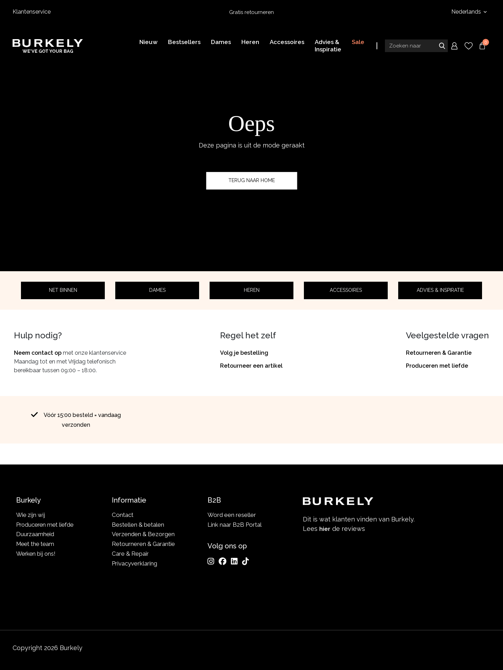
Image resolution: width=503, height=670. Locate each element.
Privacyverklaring (134, 563)
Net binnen (63, 290)
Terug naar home (251, 180)
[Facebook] (222, 561)
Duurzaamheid (35, 534)
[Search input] (416, 46)
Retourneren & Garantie (439, 353)
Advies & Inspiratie (440, 290)
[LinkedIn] (234, 561)
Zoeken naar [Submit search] (442, 46)
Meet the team (36, 543)
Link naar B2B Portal (234, 524)
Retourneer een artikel (251, 365)
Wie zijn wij (31, 514)
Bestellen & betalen (138, 524)
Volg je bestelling (244, 353)
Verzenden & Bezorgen (143, 534)
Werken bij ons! (37, 553)
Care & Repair (130, 553)
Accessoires (346, 290)
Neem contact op (37, 353)
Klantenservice (32, 11)
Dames (157, 290)
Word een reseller (231, 514)
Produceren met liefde (437, 365)
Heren (252, 290)
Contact (122, 514)
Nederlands (466, 11)
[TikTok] (245, 561)
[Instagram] (210, 561)
